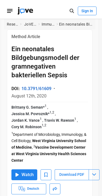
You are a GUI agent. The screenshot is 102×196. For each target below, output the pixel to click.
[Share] (55, 188)
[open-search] (72, 11)
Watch (24, 174)
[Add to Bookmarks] (46, 174)
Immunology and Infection (48, 24)
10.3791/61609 (36, 88)
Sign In (87, 11)
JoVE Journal (30, 24)
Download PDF (71, 174)
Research (12, 24)
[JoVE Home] (25, 11)
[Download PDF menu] (94, 174)
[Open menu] (9, 11)
